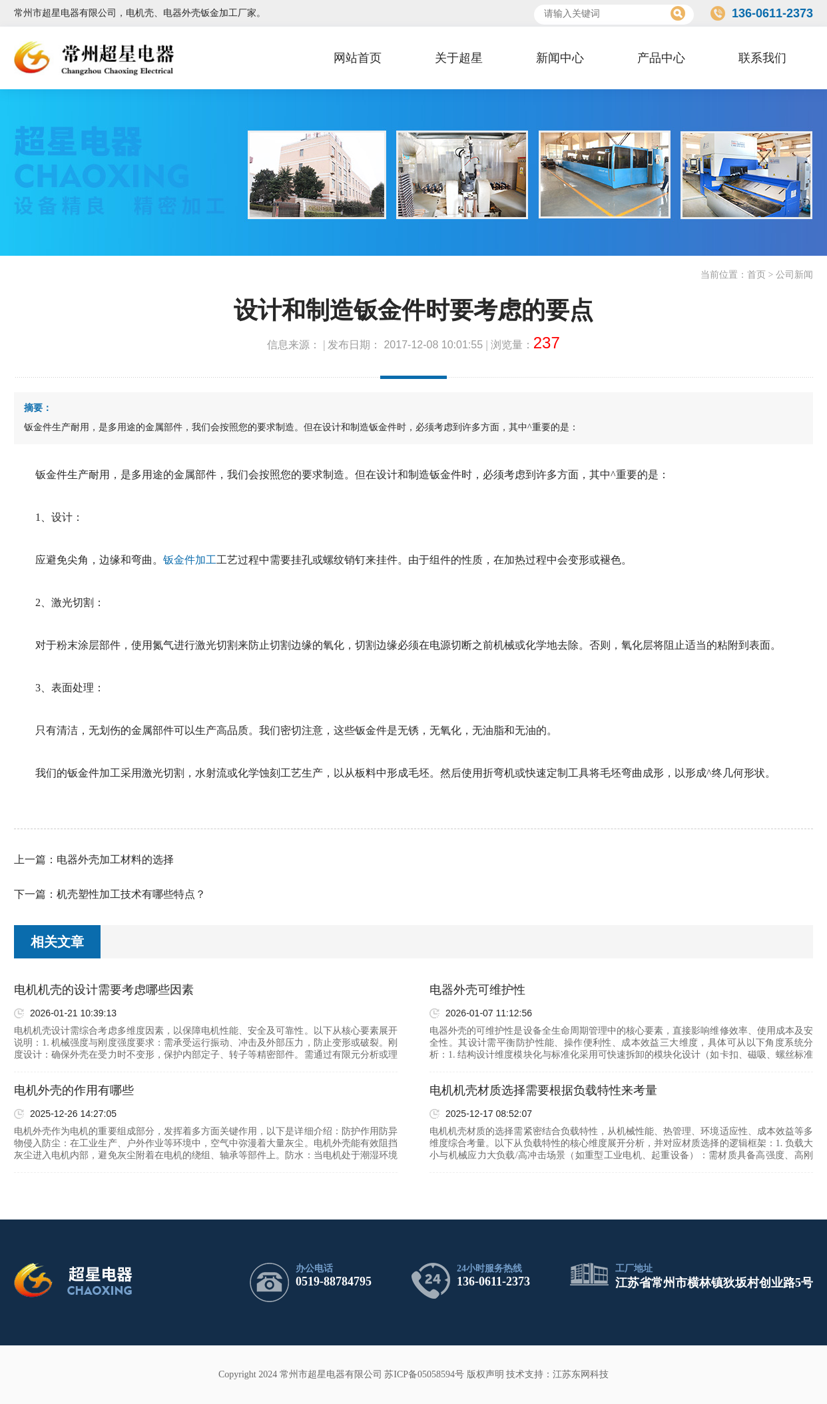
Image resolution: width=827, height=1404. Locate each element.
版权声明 (485, 1374)
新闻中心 (560, 58)
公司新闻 (794, 275)
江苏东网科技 (581, 1374)
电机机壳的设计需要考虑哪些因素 (104, 989)
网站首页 (358, 58)
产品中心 (661, 58)
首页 (756, 275)
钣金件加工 (189, 559)
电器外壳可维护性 (477, 989)
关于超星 (459, 58)
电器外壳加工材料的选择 (115, 859)
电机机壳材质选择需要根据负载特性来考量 (543, 1090)
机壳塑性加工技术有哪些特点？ (131, 894)
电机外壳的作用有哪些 (74, 1090)
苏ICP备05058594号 (424, 1374)
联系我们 (762, 58)
